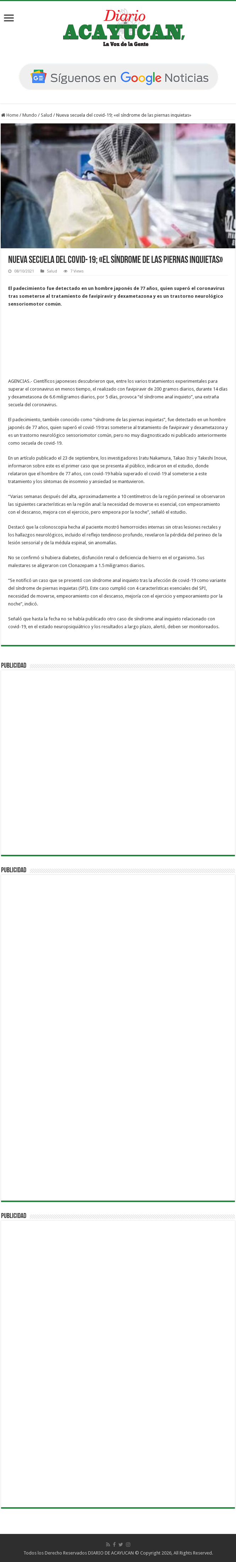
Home (9, 115)
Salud (46, 115)
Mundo (29, 115)
